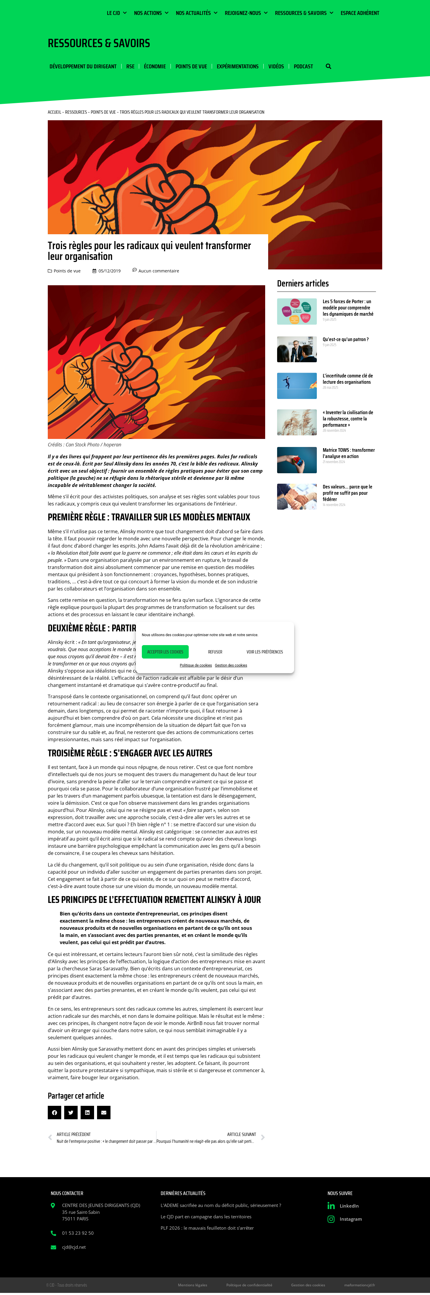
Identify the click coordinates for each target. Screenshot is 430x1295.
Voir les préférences (265, 652)
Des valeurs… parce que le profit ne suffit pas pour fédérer (347, 494)
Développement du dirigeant (81, 67)
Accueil (54, 113)
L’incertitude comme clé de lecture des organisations (348, 380)
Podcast (298, 67)
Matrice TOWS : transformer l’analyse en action (349, 454)
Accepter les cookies (165, 652)
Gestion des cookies (231, 665)
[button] (322, 67)
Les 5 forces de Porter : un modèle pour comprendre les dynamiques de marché (348, 308)
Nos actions (151, 13)
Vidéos (272, 67)
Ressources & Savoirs (304, 13)
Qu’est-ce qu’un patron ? (346, 340)
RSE (128, 67)
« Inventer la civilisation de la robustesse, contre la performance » (348, 419)
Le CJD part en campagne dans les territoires (206, 1218)
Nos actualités (196, 13)
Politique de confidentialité (266, 1286)
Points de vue (188, 67)
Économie (152, 67)
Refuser (215, 652)
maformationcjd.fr (362, 1286)
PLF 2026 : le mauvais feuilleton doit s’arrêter (207, 1229)
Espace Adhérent (360, 13)
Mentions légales (216, 1286)
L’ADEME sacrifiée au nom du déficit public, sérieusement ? (221, 1206)
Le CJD (117, 13)
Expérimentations (234, 67)
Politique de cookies (196, 665)
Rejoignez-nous (246, 13)
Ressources (76, 113)
